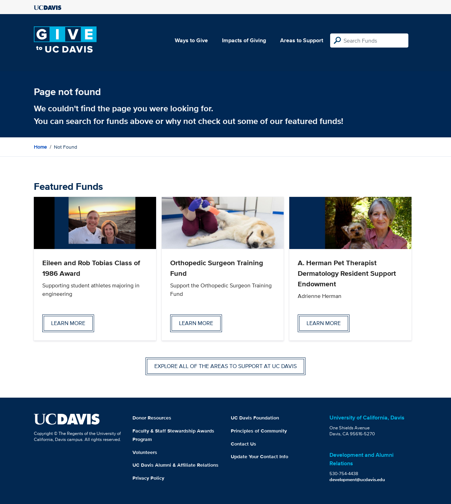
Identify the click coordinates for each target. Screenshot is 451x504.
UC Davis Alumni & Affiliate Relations (175, 464)
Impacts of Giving (244, 40)
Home (40, 146)
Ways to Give (191, 40)
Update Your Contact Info (259, 456)
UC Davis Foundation (255, 417)
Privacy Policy (148, 477)
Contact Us (243, 443)
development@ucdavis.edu (357, 479)
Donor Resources (151, 417)
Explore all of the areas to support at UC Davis (225, 366)
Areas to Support (301, 40)
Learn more (68, 323)
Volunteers (144, 452)
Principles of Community (259, 430)
